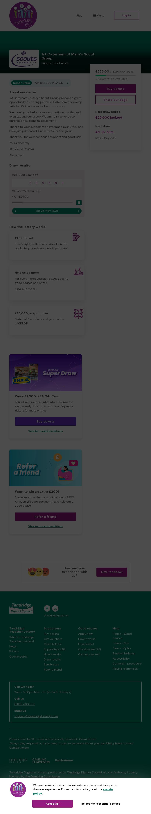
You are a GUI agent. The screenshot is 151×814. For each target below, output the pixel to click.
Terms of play (122, 648)
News (13, 646)
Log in (126, 15)
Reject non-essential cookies (100, 803)
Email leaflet (86, 644)
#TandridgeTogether (56, 615)
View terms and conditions (45, 431)
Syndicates (51, 664)
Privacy (14, 651)
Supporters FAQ (54, 649)
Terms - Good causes (122, 636)
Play (79, 15)
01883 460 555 (24, 704)
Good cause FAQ (89, 649)
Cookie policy (18, 656)
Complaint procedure (127, 663)
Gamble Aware (19, 748)
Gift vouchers (53, 639)
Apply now (85, 634)
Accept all (52, 803)
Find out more (25, 289)
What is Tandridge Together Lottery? (22, 639)
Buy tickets (115, 88)
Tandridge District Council (84, 772)
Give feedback (112, 572)
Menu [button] (99, 15)
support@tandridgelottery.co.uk (36, 716)
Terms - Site (121, 643)
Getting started (89, 654)
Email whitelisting (124, 653)
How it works (52, 654)
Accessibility (121, 658)
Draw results (52, 659)
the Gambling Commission (42, 776)
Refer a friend (45, 517)
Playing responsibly (126, 669)
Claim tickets (52, 644)
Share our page (115, 100)
